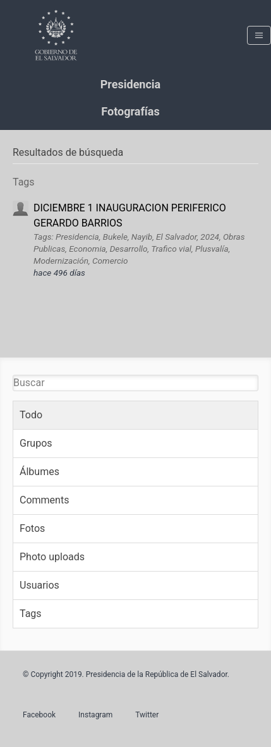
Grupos (36, 443)
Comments (44, 500)
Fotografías (130, 111)
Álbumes (39, 472)
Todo (31, 415)
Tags (31, 614)
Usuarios (39, 585)
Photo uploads (52, 557)
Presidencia (130, 84)
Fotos (32, 528)
